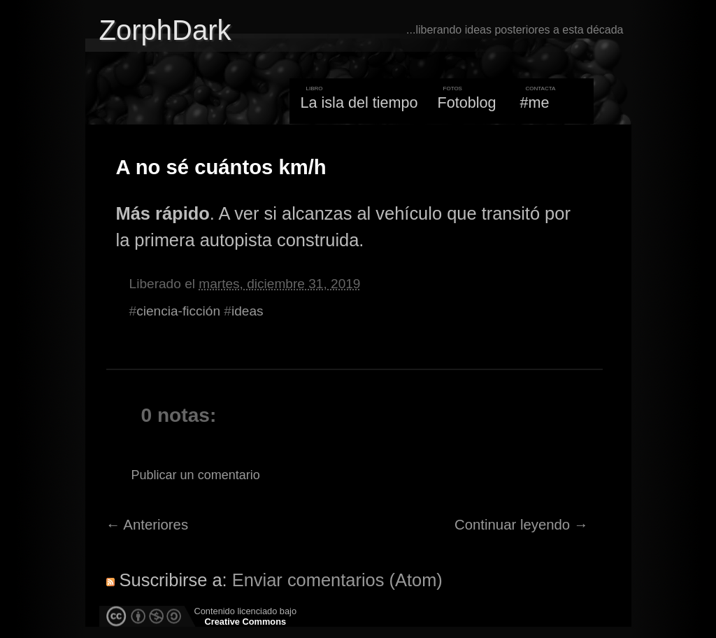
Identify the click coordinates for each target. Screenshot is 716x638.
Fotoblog (467, 102)
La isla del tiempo (358, 102)
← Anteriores (147, 524)
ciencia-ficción (178, 311)
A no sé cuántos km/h (221, 167)
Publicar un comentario (195, 475)
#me (535, 102)
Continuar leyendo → (521, 524)
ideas (247, 311)
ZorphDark (165, 30)
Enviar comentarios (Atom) (337, 580)
